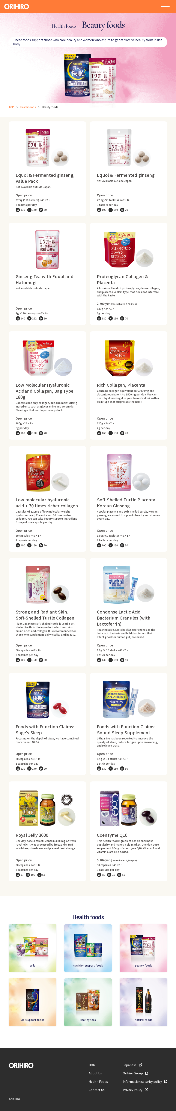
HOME (93, 1065)
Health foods (28, 107)
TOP (11, 107)
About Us (95, 1073)
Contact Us (97, 1090)
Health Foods (98, 1081)
